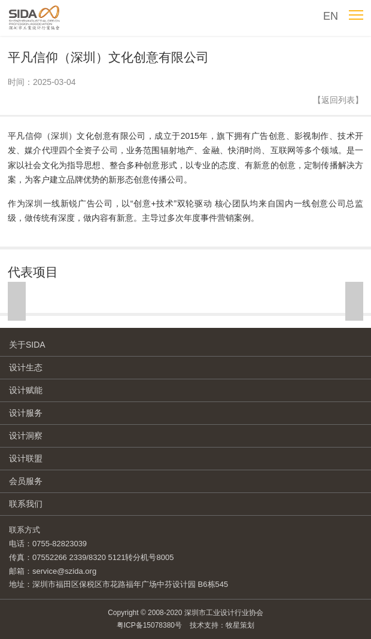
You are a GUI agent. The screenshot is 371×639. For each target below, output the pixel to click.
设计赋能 (25, 390)
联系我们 (25, 504)
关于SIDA (27, 344)
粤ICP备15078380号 (149, 625)
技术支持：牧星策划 (222, 625)
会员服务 (25, 481)
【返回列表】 (338, 100)
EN (330, 16)
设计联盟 (25, 458)
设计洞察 (25, 435)
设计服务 (25, 413)
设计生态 (25, 367)
